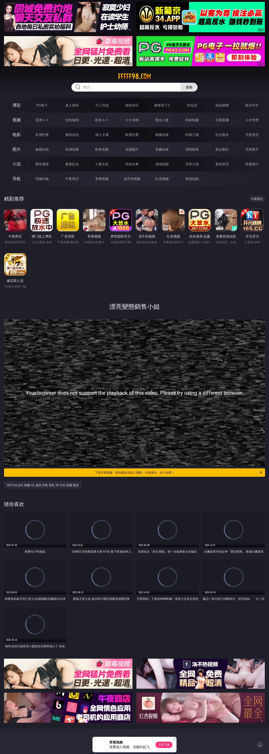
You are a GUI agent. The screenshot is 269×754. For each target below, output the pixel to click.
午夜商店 (72, 178)
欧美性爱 (132, 134)
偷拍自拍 (72, 134)
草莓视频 (102, 178)
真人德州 (72, 105)
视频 (16, 120)
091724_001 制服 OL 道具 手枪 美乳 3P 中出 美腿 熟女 (43, 485)
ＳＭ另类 (252, 120)
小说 (16, 164)
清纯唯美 (192, 149)
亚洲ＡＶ (42, 120)
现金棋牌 (222, 105)
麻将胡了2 (162, 105)
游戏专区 (132, 105)
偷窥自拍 (42, 149)
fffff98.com (134, 76)
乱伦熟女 (222, 134)
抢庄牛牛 (252, 105)
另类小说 (192, 164)
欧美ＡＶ (102, 120)
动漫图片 (132, 149)
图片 (16, 149)
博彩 (16, 105)
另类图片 (252, 149)
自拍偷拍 (72, 120)
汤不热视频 (132, 178)
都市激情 (42, 164)
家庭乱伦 (72, 164)
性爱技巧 (252, 164)
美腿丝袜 (162, 149)
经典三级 (192, 134)
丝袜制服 (192, 120)
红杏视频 (162, 178)
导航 (16, 178)
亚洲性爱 (42, 134)
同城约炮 (42, 178)
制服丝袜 (162, 134)
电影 (16, 134)
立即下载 (164, 745)
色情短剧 (192, 178)
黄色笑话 (222, 164)
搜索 (189, 87)
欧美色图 (102, 149)
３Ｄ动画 (132, 120)
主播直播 (222, 120)
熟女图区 (222, 149)
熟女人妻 (162, 120)
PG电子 (41, 105)
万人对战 (102, 105)
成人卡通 (102, 134)
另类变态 (252, 134)
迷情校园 (162, 164)
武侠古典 (132, 164)
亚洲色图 (72, 149)
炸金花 (192, 105)
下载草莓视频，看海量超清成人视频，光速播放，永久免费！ (179, 472)
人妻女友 (102, 164)
